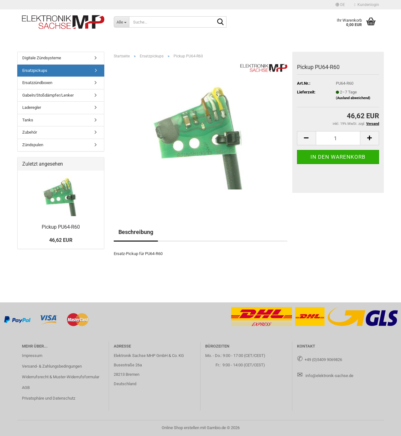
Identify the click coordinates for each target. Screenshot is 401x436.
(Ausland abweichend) (353, 98)
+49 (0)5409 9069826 (323, 359)
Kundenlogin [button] (366, 5)
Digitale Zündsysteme (41, 58)
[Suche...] (121, 22)
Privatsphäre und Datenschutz (48, 398)
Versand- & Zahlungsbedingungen (52, 366)
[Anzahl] (338, 138)
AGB (26, 387)
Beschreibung (135, 232)
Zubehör (29, 132)
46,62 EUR (60, 240)
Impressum (32, 355)
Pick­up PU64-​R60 (61, 227)
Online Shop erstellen (180, 427)
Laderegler (31, 107)
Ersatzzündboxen (37, 82)
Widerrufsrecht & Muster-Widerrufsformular (60, 377)
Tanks (27, 120)
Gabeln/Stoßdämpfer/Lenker (48, 95)
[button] (340, 4)
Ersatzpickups (34, 70)
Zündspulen (32, 144)
